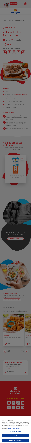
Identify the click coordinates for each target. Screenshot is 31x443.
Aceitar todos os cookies (15, 440)
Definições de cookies (15, 431)
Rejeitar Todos (15, 436)
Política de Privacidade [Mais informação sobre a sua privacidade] (14, 428)
